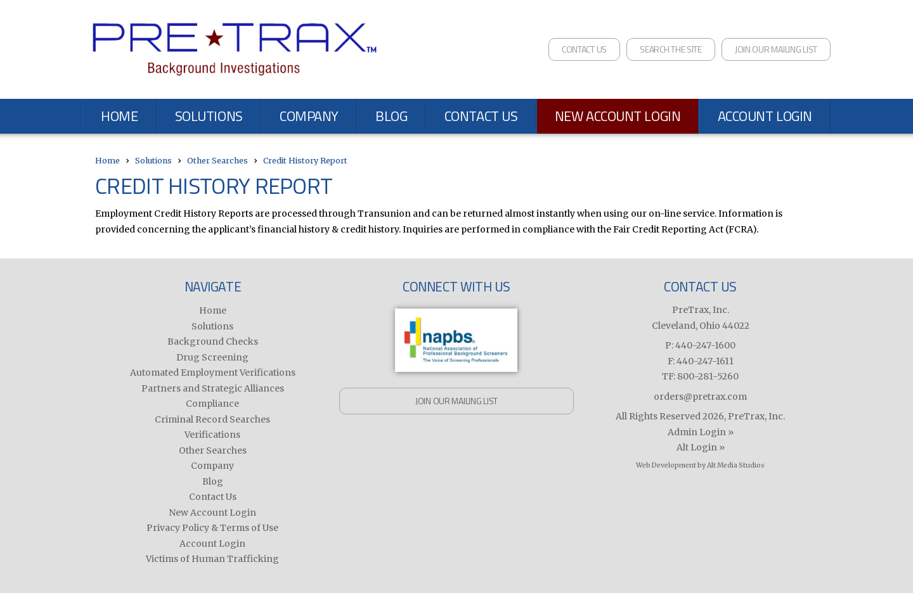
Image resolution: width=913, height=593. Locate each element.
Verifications (212, 434)
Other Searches (217, 160)
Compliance (212, 403)
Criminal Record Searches (212, 419)
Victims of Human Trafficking (212, 558)
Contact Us (584, 49)
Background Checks (212, 341)
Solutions (209, 116)
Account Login (765, 116)
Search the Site (671, 49)
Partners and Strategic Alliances (212, 388)
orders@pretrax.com (700, 396)
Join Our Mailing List (776, 49)
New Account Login (618, 116)
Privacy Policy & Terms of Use (212, 527)
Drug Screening (212, 357)
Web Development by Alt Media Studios (700, 465)
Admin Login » (701, 432)
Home (119, 116)
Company (309, 116)
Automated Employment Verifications (212, 372)
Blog (391, 116)
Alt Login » (701, 447)
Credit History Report (305, 160)
